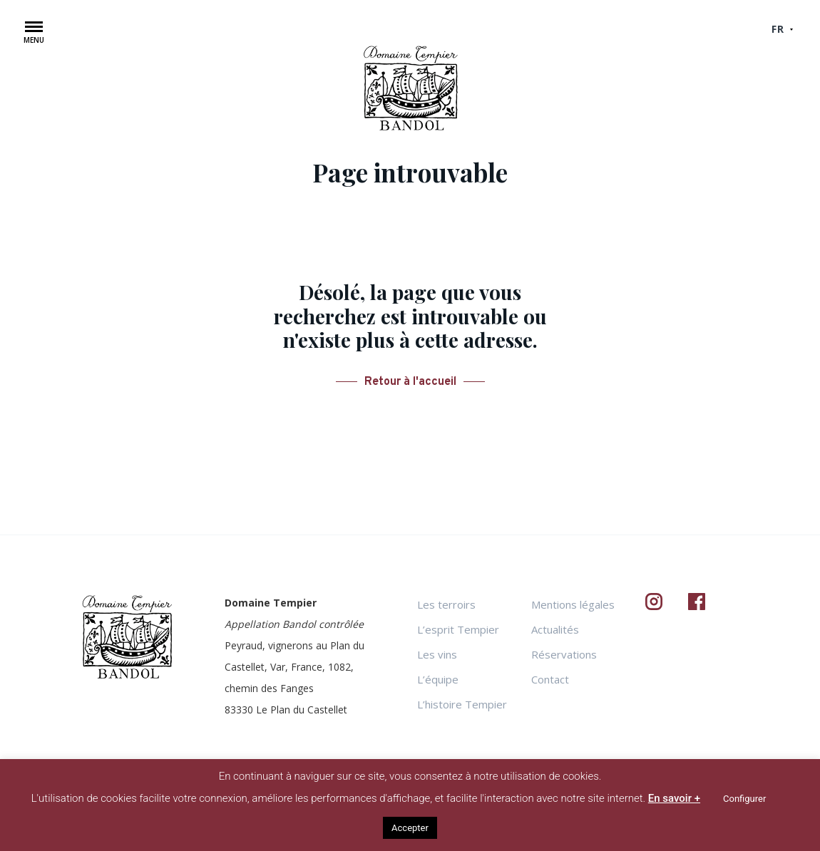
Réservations (564, 654)
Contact (550, 679)
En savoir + (674, 798)
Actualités (555, 629)
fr (778, 29)
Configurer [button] (744, 798)
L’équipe (437, 679)
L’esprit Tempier (458, 629)
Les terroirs (446, 604)
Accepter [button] (410, 827)
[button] (34, 35)
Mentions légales (573, 604)
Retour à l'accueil (410, 382)
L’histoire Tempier (462, 704)
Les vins (437, 654)
